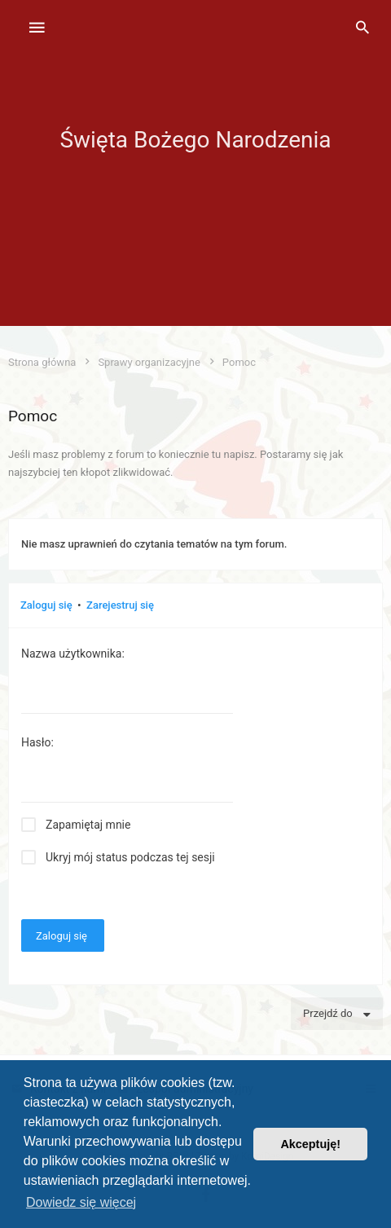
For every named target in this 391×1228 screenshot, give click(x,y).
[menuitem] (362, 28)
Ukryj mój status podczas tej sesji (130, 857)
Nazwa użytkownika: (73, 653)
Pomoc (32, 416)
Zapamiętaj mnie (88, 824)
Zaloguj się (46, 605)
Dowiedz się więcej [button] (81, 1202)
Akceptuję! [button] (310, 1144)
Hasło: (37, 742)
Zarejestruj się (120, 605)
